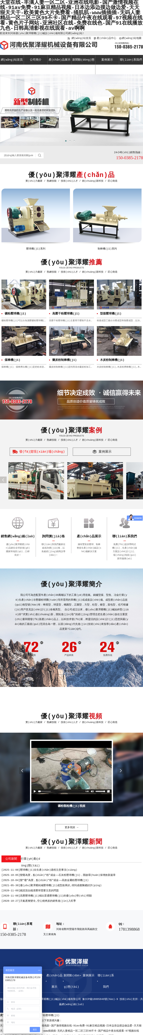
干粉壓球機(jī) (49, 1015)
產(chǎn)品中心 (106, 38)
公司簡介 (35, 59)
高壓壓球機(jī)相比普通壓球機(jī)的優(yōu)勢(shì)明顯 (46, 895)
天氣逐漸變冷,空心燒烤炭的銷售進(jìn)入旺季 (38, 901)
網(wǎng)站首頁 (81, 38)
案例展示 (107, 59)
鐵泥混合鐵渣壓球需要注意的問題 (30, 890)
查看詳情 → (71, 671)
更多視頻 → (71, 827)
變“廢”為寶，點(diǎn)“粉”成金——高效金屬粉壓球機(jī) (45, 880)
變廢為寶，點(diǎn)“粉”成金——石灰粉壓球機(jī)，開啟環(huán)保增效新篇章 (58, 875)
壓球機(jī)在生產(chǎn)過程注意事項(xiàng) (39, 870)
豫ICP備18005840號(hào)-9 (100, 999)
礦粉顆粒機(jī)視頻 (71, 806)
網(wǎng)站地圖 (131, 38)
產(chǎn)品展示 (59, 59)
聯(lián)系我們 (131, 59)
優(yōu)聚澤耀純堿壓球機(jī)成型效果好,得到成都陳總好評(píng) (51, 885)
